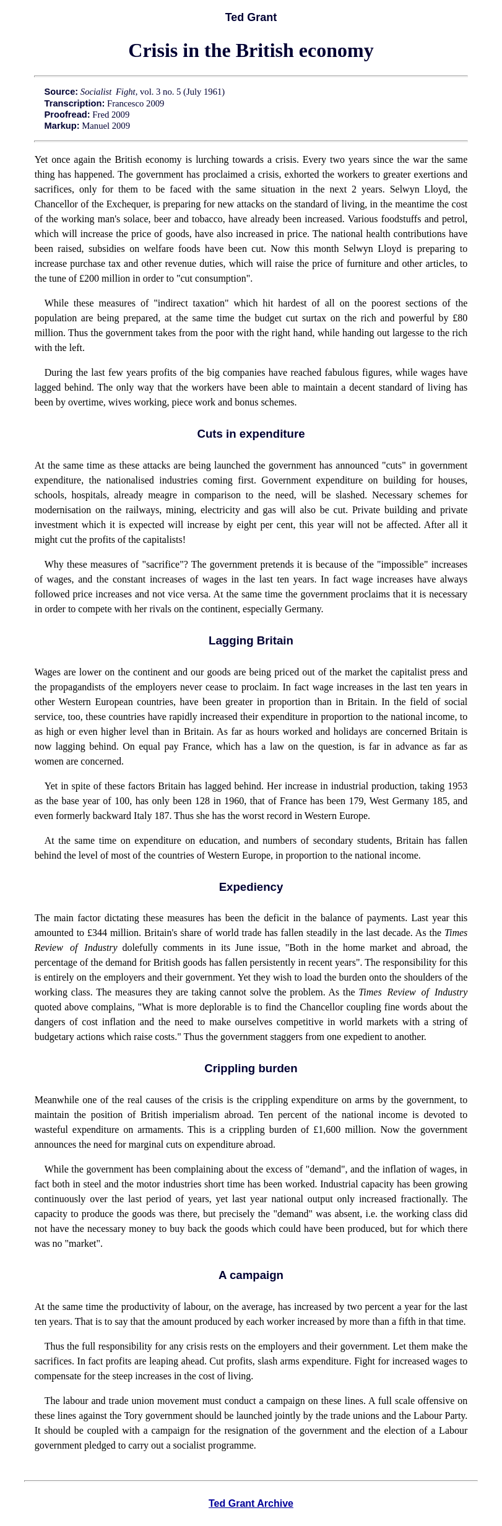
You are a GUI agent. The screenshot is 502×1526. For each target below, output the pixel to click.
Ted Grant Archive (251, 1503)
